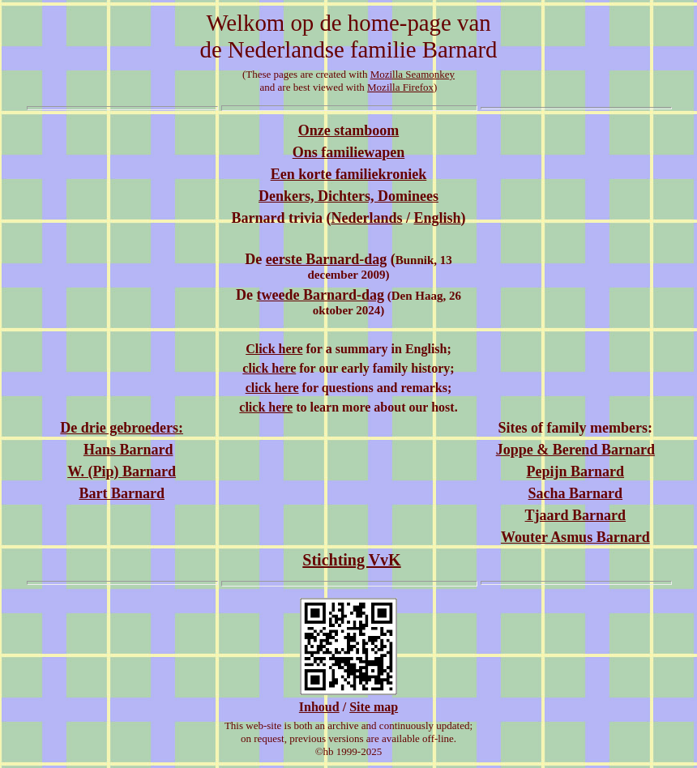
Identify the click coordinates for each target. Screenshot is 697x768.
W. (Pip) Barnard (121, 471)
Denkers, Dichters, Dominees (348, 196)
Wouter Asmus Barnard (575, 537)
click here (269, 368)
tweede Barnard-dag (319, 295)
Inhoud (319, 707)
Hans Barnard (128, 450)
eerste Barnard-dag (326, 259)
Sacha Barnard (575, 493)
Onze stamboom (349, 130)
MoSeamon (405, 74)
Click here (274, 349)
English (436, 218)
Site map (373, 707)
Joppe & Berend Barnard (575, 450)
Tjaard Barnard (575, 515)
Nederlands (366, 218)
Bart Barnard (122, 493)
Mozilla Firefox (400, 87)
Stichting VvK (351, 560)
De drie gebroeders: (121, 428)
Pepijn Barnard (576, 471)
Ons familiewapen (349, 152)
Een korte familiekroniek (349, 174)
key (447, 74)
